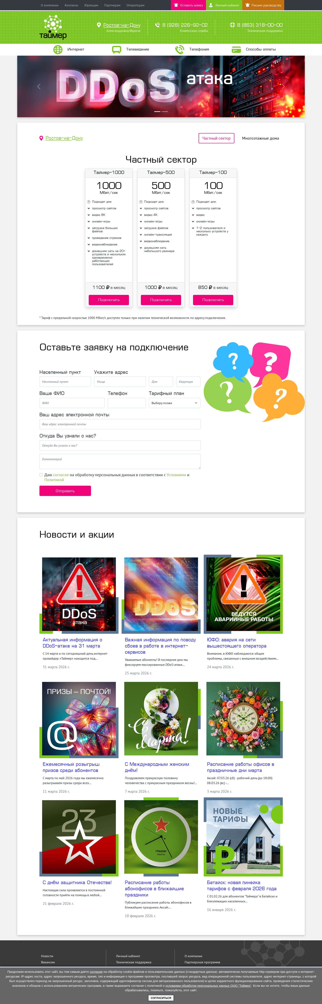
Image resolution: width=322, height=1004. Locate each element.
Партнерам (112, 5)
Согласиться (161, 997)
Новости (47, 956)
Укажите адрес (111, 372)
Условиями (176, 474)
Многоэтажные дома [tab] (260, 138)
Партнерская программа (202, 962)
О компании (50, 5)
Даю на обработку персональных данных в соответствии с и (116, 477)
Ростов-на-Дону (64, 138)
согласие (61, 474)
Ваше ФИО (51, 393)
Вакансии (48, 962)
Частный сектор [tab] (216, 138)
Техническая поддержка (133, 962)
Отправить (65, 490)
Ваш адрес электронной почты (74, 415)
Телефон (117, 393)
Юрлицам (91, 5)
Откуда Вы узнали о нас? (67, 436)
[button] (38, 86)
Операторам (135, 5)
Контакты (71, 5)
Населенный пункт (60, 372)
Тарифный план (166, 393)
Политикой (54, 479)
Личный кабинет (128, 956)
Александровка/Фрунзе (123, 31)
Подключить (109, 300)
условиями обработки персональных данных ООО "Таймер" (208, 985)
